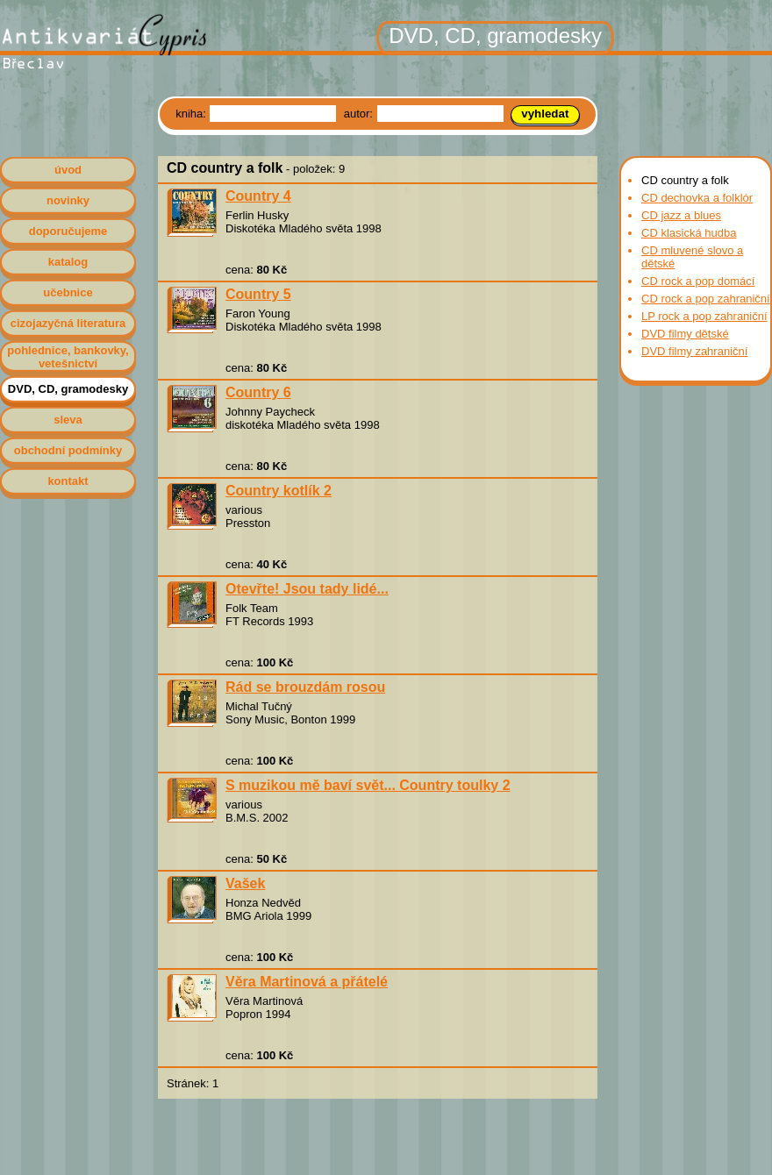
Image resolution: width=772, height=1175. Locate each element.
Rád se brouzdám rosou (305, 687)
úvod (68, 169)
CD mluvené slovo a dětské (692, 257)
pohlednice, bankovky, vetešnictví (67, 357)
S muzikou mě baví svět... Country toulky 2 (368, 785)
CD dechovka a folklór (697, 197)
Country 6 (258, 392)
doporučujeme (68, 231)
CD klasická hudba (688, 232)
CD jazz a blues (681, 215)
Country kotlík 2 (278, 490)
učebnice (67, 292)
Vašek (245, 883)
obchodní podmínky (68, 450)
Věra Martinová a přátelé (306, 981)
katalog (68, 261)
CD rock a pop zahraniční (705, 298)
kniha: (192, 113)
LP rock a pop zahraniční (704, 316)
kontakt (67, 481)
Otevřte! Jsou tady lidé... (307, 588)
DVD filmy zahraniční (694, 351)
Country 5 (258, 294)
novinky (67, 200)
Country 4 (258, 196)
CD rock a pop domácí (697, 281)
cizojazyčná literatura (68, 323)
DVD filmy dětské (685, 333)
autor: (360, 113)
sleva (68, 419)
